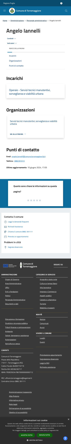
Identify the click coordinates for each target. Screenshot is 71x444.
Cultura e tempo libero (48, 283)
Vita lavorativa (45, 287)
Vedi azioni (12, 43)
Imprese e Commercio (48, 291)
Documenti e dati (11, 303)
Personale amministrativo (37, 20)
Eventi (42, 342)
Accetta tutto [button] (26, 435)
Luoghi (42, 338)
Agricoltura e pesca (12, 343)
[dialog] (35, 430)
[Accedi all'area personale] (61, 3)
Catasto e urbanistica (48, 299)
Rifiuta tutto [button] (44, 435)
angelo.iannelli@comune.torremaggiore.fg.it (29, 156)
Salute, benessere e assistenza (17, 335)
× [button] (68, 419)
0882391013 (19, 161)
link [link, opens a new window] (57, 430)
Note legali (13, 404)
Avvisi (42, 327)
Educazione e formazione (14, 319)
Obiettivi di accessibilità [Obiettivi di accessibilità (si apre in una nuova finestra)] (18, 412)
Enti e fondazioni (11, 291)
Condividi (11, 38)
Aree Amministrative (13, 283)
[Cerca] (66, 10)
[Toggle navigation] (4, 10)
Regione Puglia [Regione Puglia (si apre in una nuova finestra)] (9, 3)
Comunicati (44, 323)
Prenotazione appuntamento (51, 355)
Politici (7, 295)
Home (5, 20)
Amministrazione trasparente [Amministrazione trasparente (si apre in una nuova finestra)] (20, 392)
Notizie (42, 319)
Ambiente (9, 331)
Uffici (7, 287)
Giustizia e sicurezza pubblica (16, 323)
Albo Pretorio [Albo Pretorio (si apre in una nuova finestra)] (14, 396)
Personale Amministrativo (15, 299)
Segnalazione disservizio (49, 359)
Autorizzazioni (10, 339)
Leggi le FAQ (44, 363)
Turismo (43, 303)
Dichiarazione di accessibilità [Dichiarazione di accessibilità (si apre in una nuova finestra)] (20, 408)
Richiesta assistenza (47, 367)
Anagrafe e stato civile (48, 279)
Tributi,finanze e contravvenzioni (17, 327)
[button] (35, 440)
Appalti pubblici (46, 295)
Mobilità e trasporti (47, 307)
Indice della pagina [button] (16, 48)
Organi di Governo (12, 279)
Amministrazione (17, 20)
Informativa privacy (16, 400)
